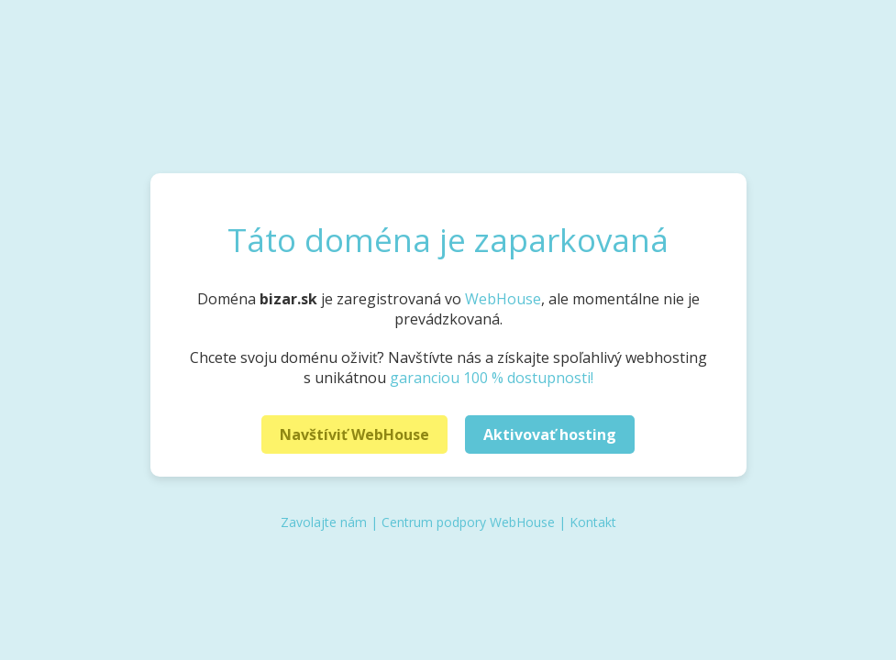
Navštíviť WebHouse (354, 434)
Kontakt (593, 522)
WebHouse (503, 299)
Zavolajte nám (324, 522)
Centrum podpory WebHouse (468, 522)
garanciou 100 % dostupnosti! (491, 378)
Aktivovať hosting (549, 434)
